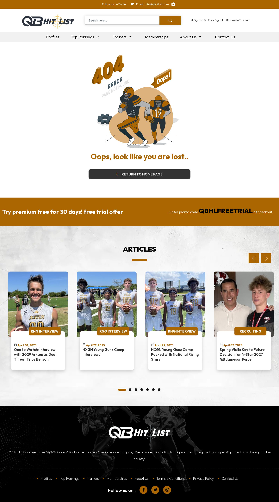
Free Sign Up (214, 20)
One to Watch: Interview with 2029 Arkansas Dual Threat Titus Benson (35, 332)
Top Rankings (69, 456)
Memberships (117, 456)
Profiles (46, 456)
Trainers (93, 456)
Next (266, 236)
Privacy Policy (203, 456)
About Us (142, 456)
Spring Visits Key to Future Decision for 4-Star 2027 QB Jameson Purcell (242, 332)
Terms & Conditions (170, 456)
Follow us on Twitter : (119, 4)
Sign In (196, 20)
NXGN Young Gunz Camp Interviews (103, 329)
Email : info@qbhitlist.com (156, 4)
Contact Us (230, 456)
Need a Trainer (237, 20)
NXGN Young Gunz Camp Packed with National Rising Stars (175, 332)
